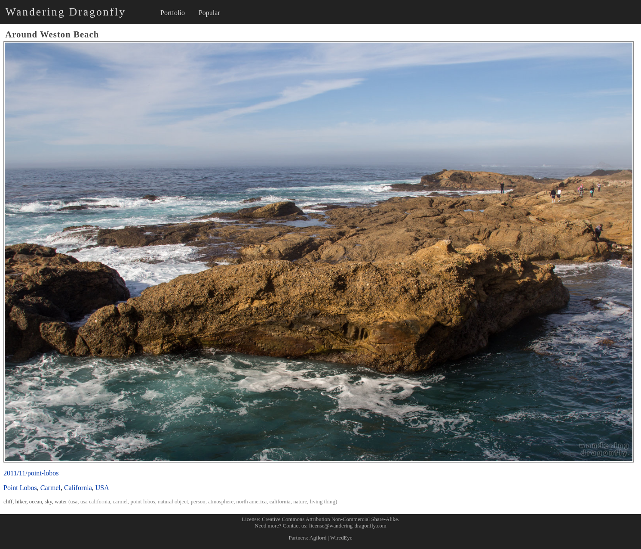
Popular (209, 12)
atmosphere (220, 502)
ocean (35, 502)
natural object (173, 502)
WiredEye (341, 538)
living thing (322, 502)
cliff (7, 502)
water (61, 502)
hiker (21, 502)
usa (73, 502)
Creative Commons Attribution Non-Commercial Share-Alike (330, 519)
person (198, 502)
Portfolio (172, 12)
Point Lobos (20, 487)
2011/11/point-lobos (31, 473)
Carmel (50, 487)
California (78, 487)
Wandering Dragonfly (66, 12)
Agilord (318, 538)
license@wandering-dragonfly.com (347, 526)
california (280, 502)
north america (251, 502)
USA (102, 487)
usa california (95, 502)
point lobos (143, 502)
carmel (120, 502)
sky (48, 502)
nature (300, 502)
